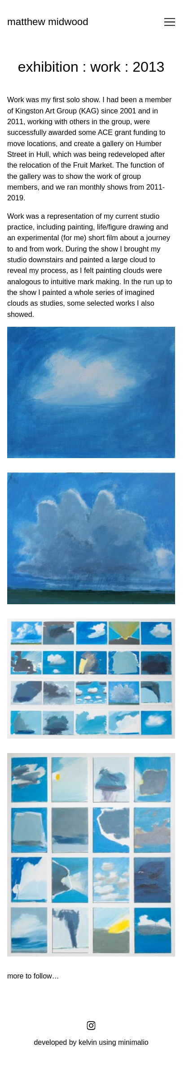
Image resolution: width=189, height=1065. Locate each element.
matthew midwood (47, 21)
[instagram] (91, 1025)
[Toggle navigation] (169, 22)
